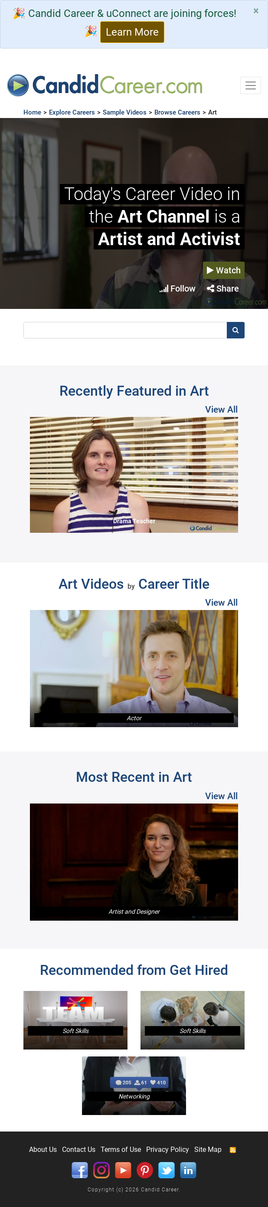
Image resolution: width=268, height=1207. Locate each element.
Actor (134, 718)
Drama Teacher (134, 521)
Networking (134, 1096)
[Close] (256, 10)
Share (223, 288)
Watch (224, 270)
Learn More (132, 32)
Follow (178, 288)
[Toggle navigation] (250, 85)
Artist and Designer (134, 911)
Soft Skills (75, 1030)
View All (221, 409)
